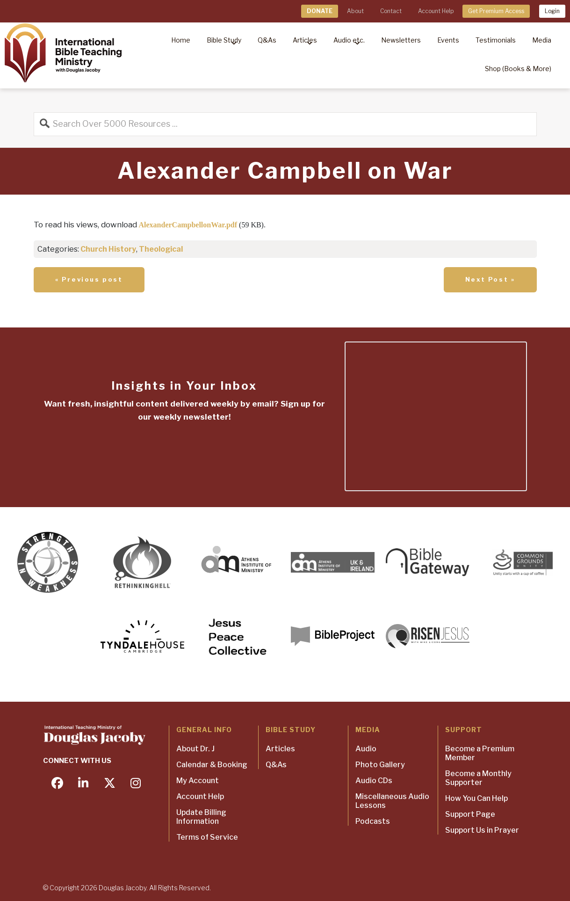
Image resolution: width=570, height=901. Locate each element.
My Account (197, 780)
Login (552, 11)
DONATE (319, 11)
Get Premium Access (496, 11)
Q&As (276, 764)
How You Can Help (476, 798)
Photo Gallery (380, 764)
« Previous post (89, 279)
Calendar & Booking (211, 764)
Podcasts (372, 821)
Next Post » (490, 279)
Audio (365, 748)
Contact (391, 11)
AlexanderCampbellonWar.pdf (188, 225)
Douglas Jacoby (122, 888)
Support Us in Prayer (482, 830)
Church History (108, 249)
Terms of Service (207, 837)
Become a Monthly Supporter (478, 778)
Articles (280, 748)
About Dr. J (195, 748)
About (355, 11)
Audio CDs (373, 780)
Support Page (470, 814)
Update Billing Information (201, 817)
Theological (161, 249)
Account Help (436, 11)
